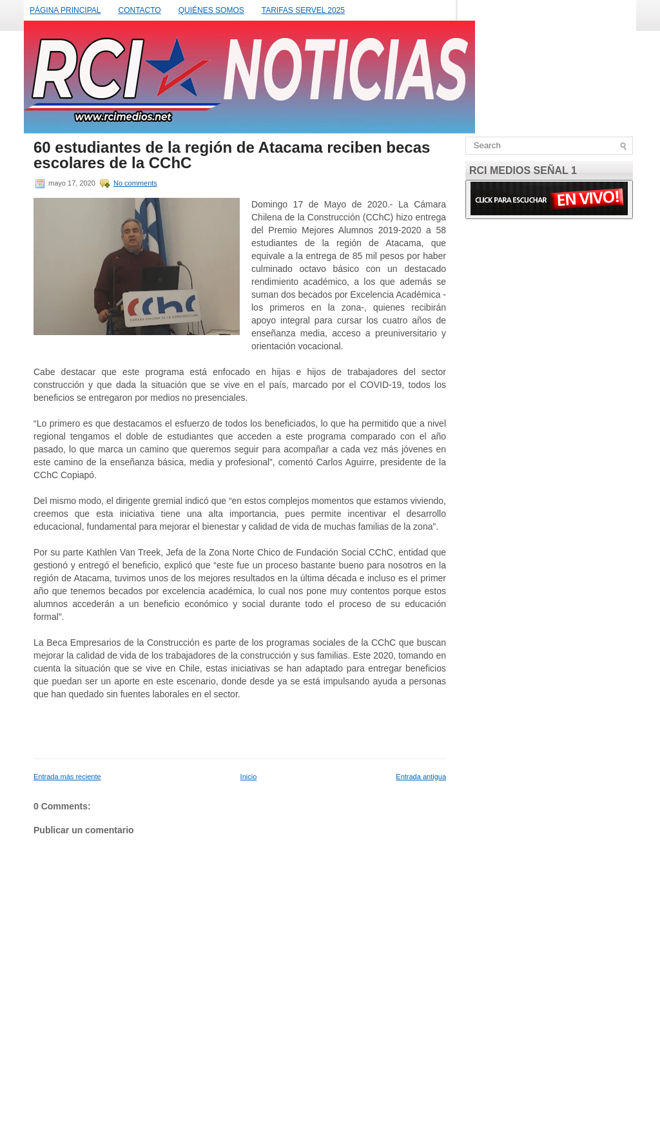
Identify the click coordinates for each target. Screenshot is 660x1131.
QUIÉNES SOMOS (211, 10)
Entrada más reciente (67, 776)
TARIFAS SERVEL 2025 (303, 10)
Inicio (248, 776)
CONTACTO (139, 10)
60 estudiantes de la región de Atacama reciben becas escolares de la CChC (232, 155)
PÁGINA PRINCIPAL (65, 10)
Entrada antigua (421, 776)
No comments (135, 183)
